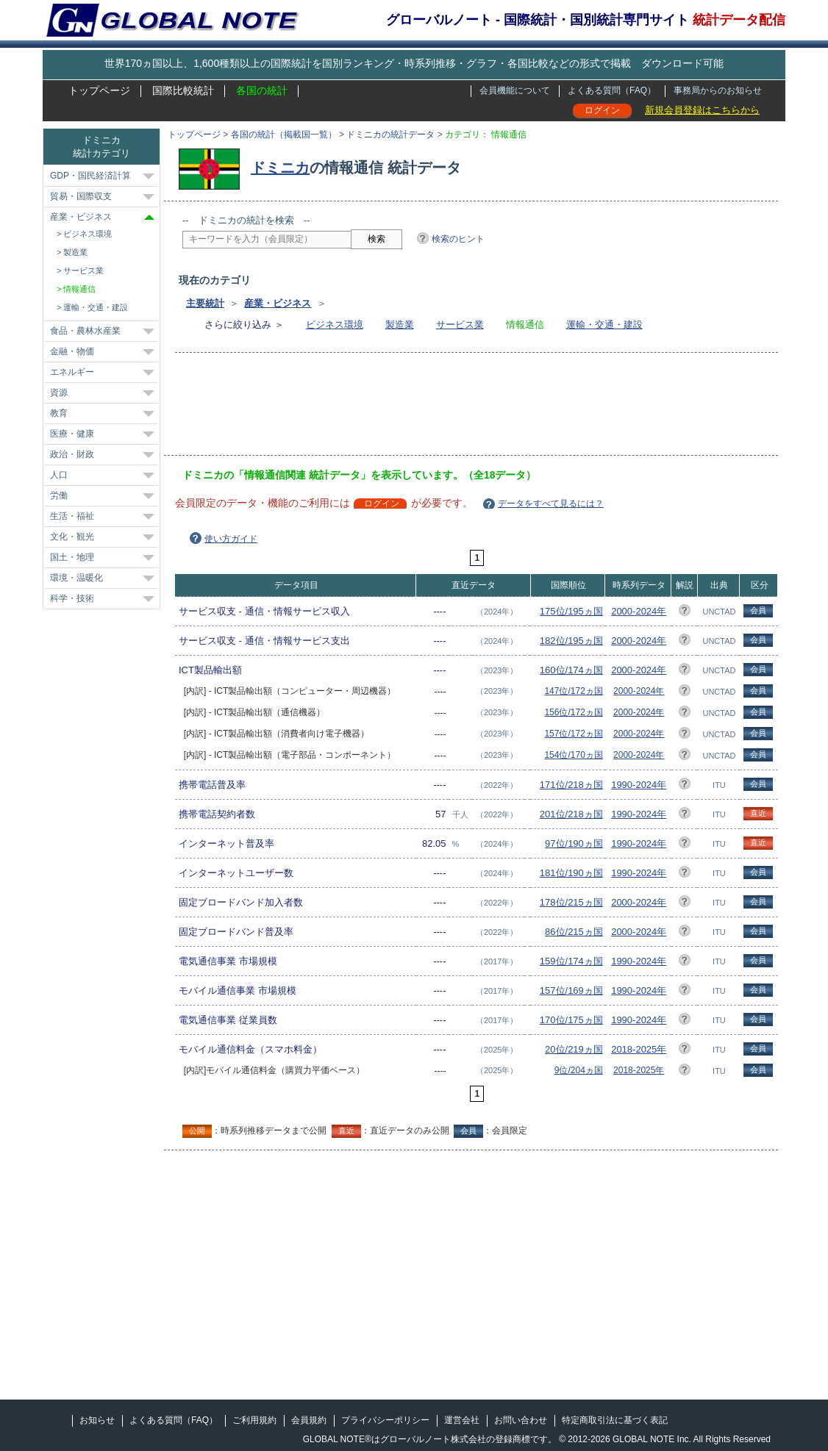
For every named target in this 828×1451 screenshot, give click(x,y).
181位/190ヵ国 (571, 872)
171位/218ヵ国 (571, 784)
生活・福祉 (72, 516)
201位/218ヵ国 (571, 814)
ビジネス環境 (334, 324)
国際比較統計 (183, 90)
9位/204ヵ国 (578, 1070)
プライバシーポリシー (385, 1420)
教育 (59, 413)
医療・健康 (72, 434)
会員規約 (308, 1420)
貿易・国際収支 (81, 196)
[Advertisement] (450, 409)
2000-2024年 (638, 611)
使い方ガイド (230, 539)
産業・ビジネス (277, 303)
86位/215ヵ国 (574, 931)
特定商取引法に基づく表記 (615, 1420)
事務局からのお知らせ (718, 90)
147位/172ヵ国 (573, 691)
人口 (59, 475)
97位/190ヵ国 (574, 843)
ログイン (602, 110)
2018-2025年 (638, 1049)
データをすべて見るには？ (551, 503)
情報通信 (79, 288)
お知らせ (97, 1420)
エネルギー (72, 372)
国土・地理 (72, 557)
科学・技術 (72, 598)
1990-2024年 (638, 784)
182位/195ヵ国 (571, 640)
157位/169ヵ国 (571, 990)
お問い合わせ (520, 1420)
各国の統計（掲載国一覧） (284, 134)
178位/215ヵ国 (571, 902)
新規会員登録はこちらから (702, 109)
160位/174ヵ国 (571, 670)
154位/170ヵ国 (573, 755)
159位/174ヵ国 (571, 961)
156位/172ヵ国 (573, 712)
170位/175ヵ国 (571, 1019)
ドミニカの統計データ (390, 134)
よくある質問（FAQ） (612, 90)
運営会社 (461, 1420)
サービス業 (460, 324)
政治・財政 (72, 454)
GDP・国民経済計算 (90, 176)
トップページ (99, 90)
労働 (59, 495)
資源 (59, 392)
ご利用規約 (254, 1420)
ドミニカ (280, 168)
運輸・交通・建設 (604, 324)
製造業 (399, 324)
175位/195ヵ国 (571, 611)
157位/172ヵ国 (573, 733)
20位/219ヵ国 (574, 1049)
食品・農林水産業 (85, 331)
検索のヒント (458, 239)
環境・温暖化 (76, 578)
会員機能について (514, 90)
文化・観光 (72, 536)
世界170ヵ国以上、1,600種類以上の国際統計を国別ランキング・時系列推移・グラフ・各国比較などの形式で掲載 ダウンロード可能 (414, 63)
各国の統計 (262, 90)
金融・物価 (72, 351)
